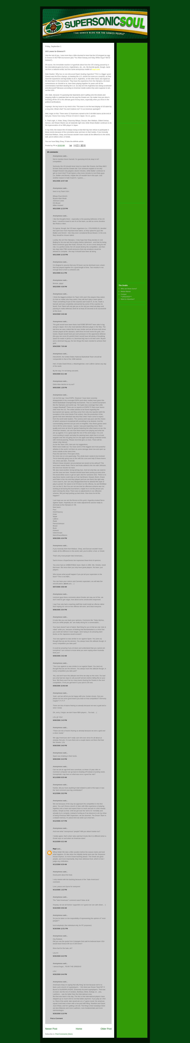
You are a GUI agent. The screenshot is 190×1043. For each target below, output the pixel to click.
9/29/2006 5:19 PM (60, 1013)
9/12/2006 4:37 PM (60, 821)
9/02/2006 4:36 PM (60, 287)
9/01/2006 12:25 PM (60, 208)
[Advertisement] (129, 83)
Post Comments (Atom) (64, 1034)
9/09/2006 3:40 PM (60, 745)
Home (79, 1029)
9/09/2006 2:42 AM (60, 656)
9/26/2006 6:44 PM (60, 974)
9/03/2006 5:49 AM (60, 314)
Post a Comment (56, 1018)
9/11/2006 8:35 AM (60, 777)
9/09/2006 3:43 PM (60, 759)
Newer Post (51, 1029)
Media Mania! (126, 291)
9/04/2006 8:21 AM (60, 374)
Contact (123, 294)
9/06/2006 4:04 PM (60, 538)
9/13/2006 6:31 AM (60, 841)
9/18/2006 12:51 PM (60, 929)
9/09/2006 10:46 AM (60, 686)
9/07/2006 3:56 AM (60, 587)
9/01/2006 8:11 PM (60, 273)
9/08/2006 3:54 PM (60, 610)
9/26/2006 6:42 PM (60, 956)
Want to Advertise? (128, 299)
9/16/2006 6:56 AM (60, 908)
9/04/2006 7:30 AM (60, 346)
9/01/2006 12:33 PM (60, 255)
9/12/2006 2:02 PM (60, 793)
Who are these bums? (129, 289)
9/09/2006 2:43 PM (60, 720)
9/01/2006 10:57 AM (60, 181)
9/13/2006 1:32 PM (60, 890)
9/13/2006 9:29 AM (60, 864)
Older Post (106, 1029)
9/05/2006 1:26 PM (60, 388)
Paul (54, 849)
